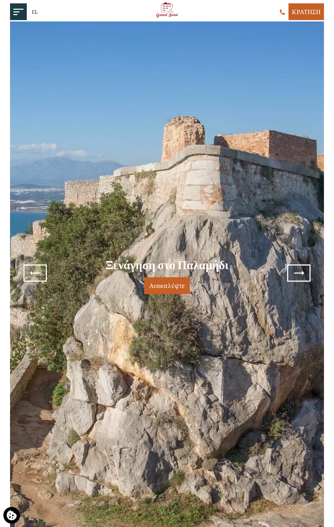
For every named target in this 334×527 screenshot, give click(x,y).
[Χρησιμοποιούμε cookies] (11, 515)
